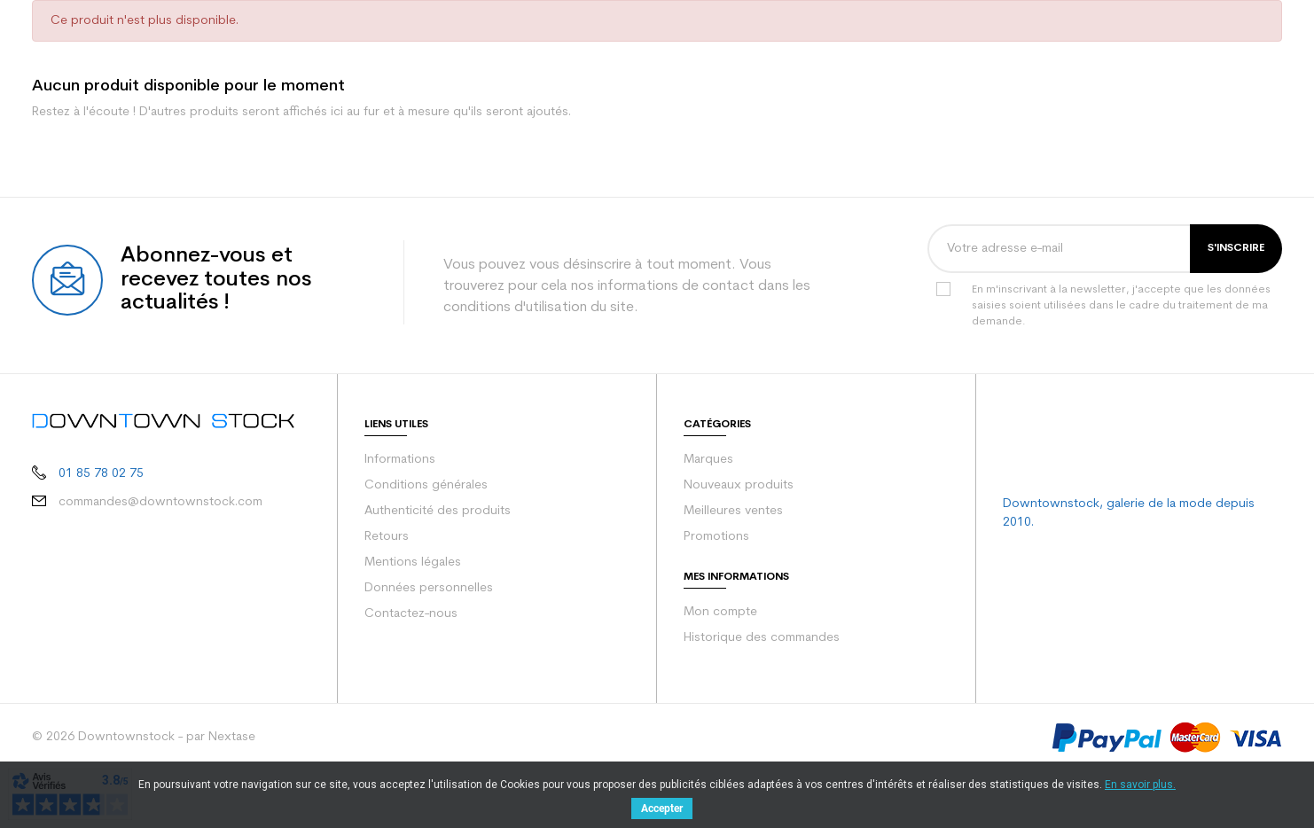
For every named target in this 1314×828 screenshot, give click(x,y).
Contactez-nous (411, 614)
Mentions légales (412, 562)
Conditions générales (426, 485)
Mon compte (720, 612)
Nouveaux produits (739, 485)
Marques (708, 459)
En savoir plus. (1140, 784)
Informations (399, 459)
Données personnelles (428, 588)
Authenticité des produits (437, 511)
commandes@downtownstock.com (160, 502)
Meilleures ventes (733, 511)
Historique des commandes (762, 637)
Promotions (716, 536)
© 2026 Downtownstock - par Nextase (143, 737)
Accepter (661, 808)
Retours (386, 536)
